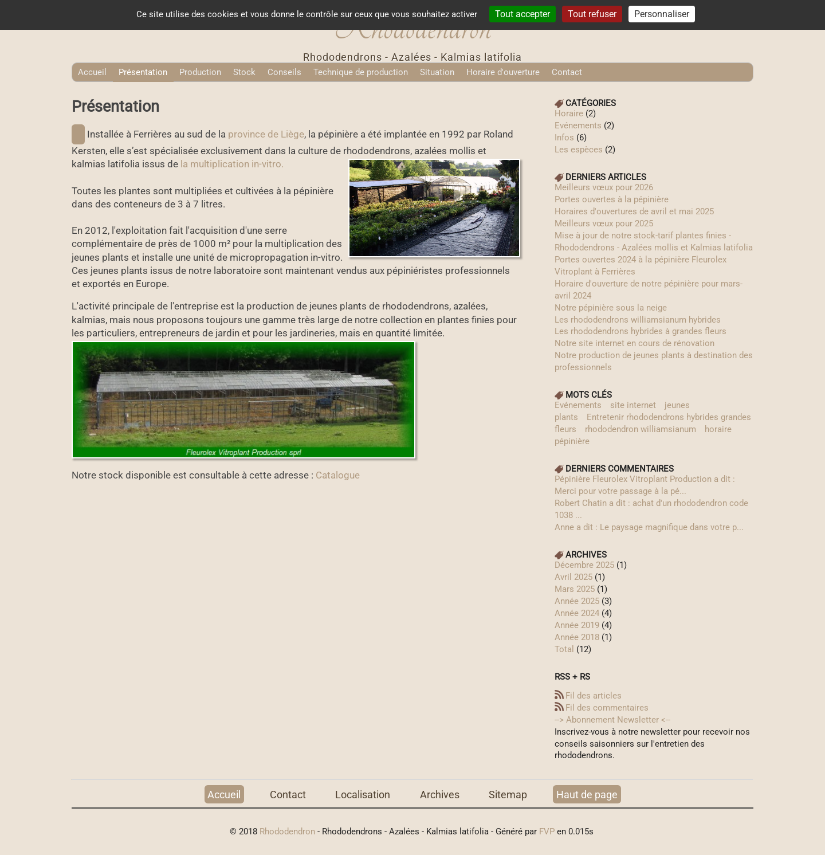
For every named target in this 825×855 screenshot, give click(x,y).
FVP (547, 831)
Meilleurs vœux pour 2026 (604, 187)
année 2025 (577, 601)
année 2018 (577, 637)
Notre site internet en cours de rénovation (634, 343)
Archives (439, 794)
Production (200, 72)
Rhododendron (287, 831)
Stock (244, 72)
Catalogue (338, 475)
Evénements (578, 125)
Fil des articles (593, 696)
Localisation (362, 794)
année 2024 (577, 613)
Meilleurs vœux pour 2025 (604, 223)
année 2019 (577, 625)
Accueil (92, 72)
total (565, 649)
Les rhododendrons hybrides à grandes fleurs (640, 331)
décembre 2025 (584, 565)
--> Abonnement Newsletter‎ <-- (612, 720)
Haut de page (587, 794)
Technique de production (360, 72)
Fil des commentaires (607, 708)
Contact (567, 72)
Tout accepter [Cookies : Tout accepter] (522, 14)
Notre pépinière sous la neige (611, 308)
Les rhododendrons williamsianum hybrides (638, 320)
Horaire (569, 113)
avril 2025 (573, 577)
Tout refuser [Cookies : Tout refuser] (592, 14)
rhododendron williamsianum (640, 429)
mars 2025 (575, 589)
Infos (564, 137)
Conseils (284, 72)
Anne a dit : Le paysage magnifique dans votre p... (649, 527)
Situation (437, 72)
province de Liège (266, 134)
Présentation (143, 72)
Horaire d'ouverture (503, 72)
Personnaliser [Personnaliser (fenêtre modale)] (661, 14)
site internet (633, 405)
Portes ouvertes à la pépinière (612, 199)
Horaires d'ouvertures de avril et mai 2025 (634, 211)
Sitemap (508, 794)
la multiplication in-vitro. (232, 164)
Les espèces (579, 149)
